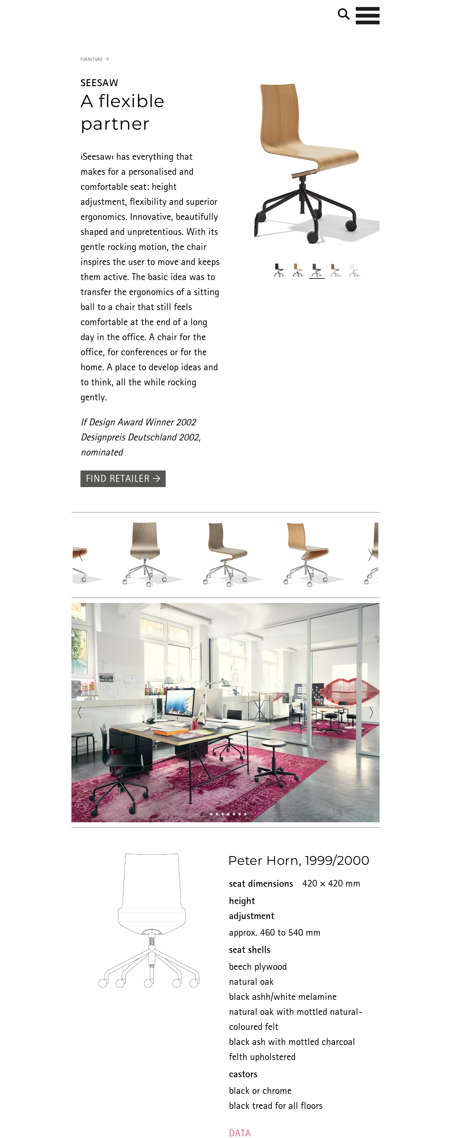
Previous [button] (79, 556)
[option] (317, 164)
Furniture (91, 59)
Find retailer (123, 479)
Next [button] (372, 556)
